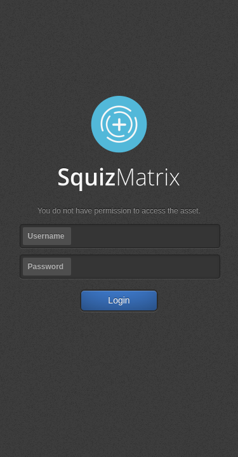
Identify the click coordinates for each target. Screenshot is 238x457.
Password (46, 266)
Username (46, 236)
